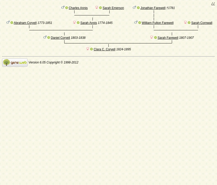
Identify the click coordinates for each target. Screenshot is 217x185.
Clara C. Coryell (105, 56)
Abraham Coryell (25, 26)
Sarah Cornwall (201, 26)
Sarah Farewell (168, 44)
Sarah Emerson (113, 9)
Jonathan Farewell (153, 9)
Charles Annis (78, 9)
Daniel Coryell (60, 44)
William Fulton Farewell (157, 26)
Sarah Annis (88, 26)
